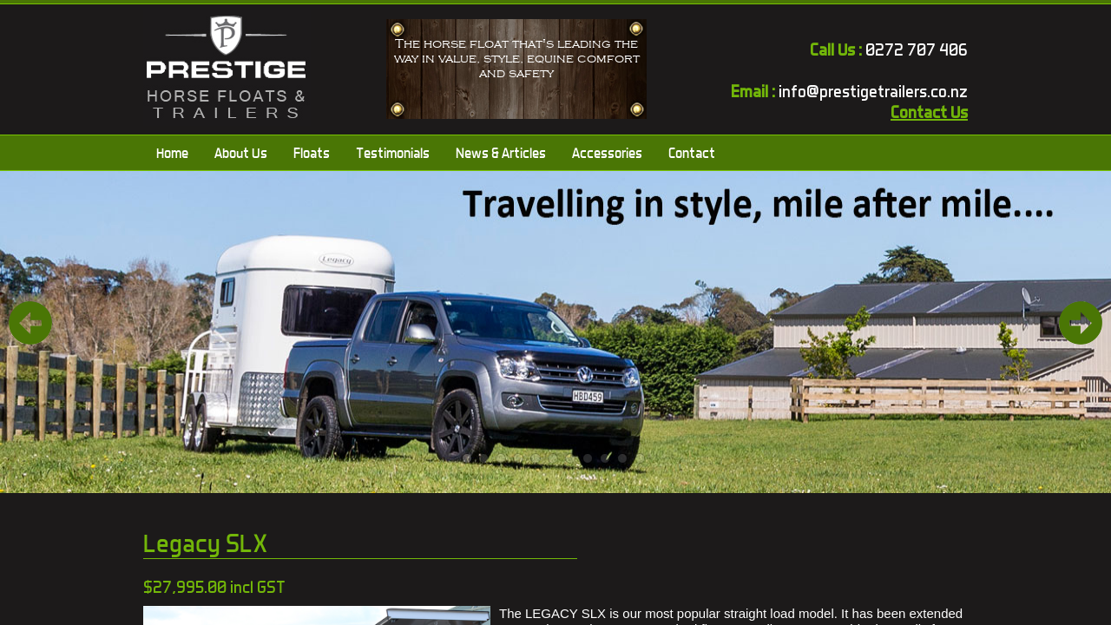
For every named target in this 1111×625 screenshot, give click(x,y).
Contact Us (929, 112)
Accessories (607, 152)
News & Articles (501, 152)
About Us (240, 152)
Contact (691, 152)
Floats (311, 152)
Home (172, 152)
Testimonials (393, 152)
